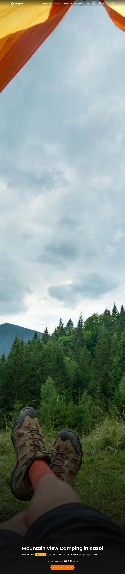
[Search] (94, 3)
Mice (87, 3)
